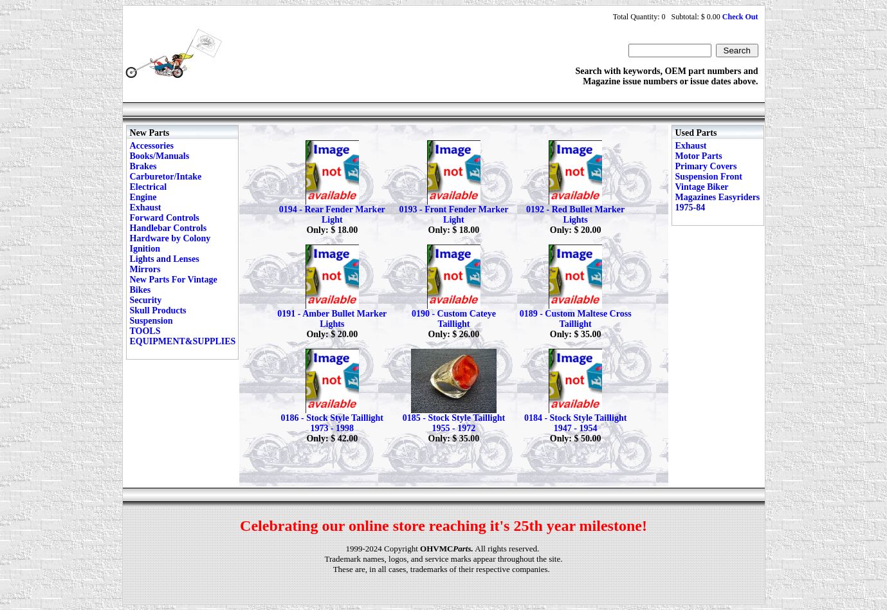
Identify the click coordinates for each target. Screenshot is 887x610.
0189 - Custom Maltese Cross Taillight (576, 319)
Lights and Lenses (164, 259)
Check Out (740, 16)
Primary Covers (706, 166)
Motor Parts (698, 156)
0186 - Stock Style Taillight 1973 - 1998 (332, 423)
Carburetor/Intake (166, 176)
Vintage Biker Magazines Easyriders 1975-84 (717, 197)
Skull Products (158, 310)
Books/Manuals (160, 156)
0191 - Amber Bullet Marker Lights (332, 319)
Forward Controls (164, 218)
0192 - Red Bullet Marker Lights (575, 215)
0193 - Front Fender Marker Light (454, 215)
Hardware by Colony (170, 238)
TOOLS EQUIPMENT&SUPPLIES (183, 336)
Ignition (145, 249)
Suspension (151, 321)
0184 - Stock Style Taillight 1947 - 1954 (575, 423)
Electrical (148, 187)
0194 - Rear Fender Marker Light (332, 215)
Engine (143, 197)
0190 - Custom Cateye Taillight (454, 319)
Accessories (152, 146)
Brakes (143, 166)
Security (146, 300)
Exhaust (145, 207)
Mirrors (145, 269)
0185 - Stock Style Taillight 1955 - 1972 (454, 423)
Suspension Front (708, 176)
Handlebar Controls (168, 228)
